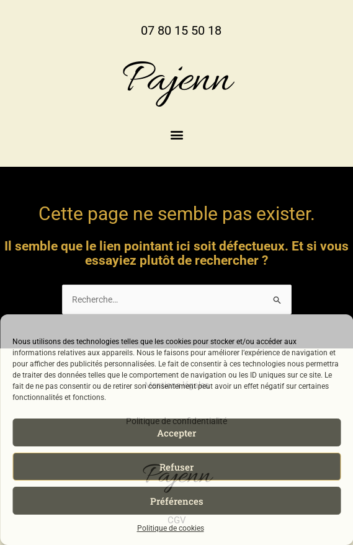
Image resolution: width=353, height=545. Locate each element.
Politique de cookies (170, 528)
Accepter (176, 433)
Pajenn (176, 80)
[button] (176, 135)
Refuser (176, 467)
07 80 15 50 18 (181, 30)
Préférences (176, 501)
